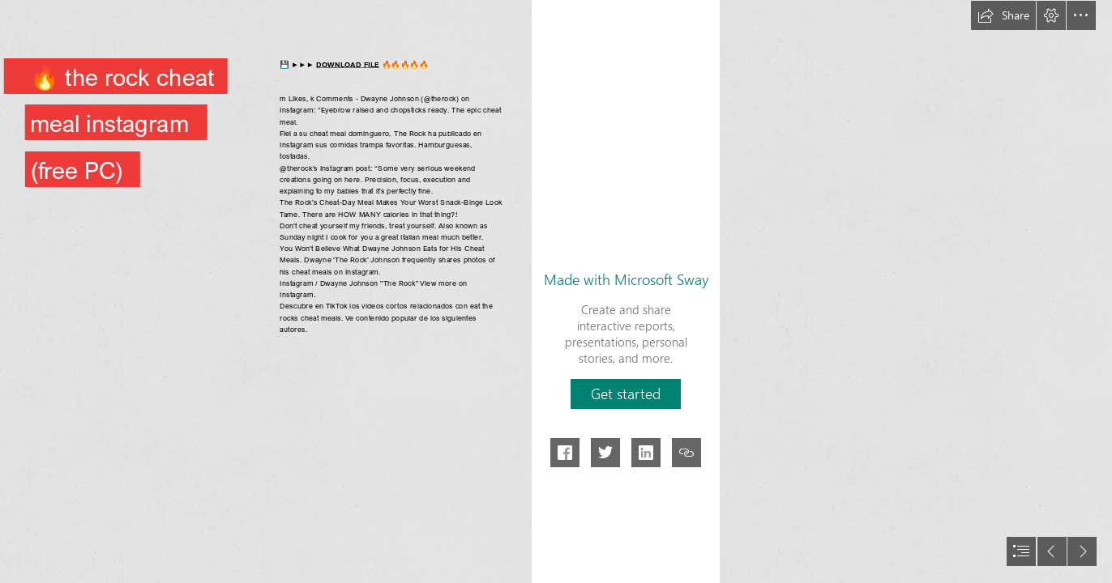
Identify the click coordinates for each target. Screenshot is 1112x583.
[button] (1003, 15)
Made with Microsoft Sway (626, 279)
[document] (556, 291)
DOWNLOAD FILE (347, 64)
